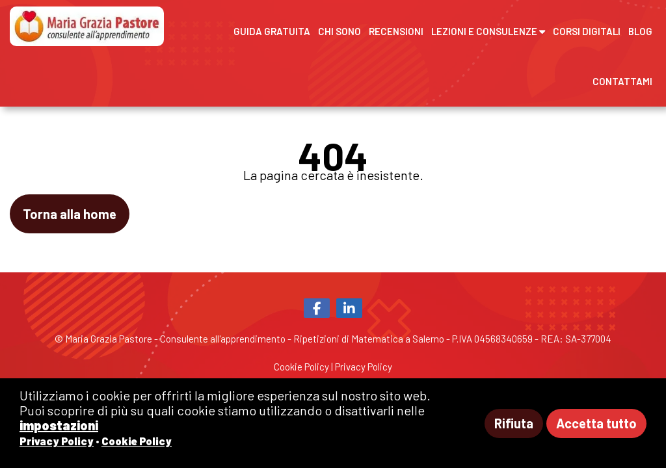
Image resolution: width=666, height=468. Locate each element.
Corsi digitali (586, 31)
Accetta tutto (596, 423)
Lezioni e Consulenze (488, 31)
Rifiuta (513, 423)
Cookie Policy (301, 366)
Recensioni (396, 31)
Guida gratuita (271, 31)
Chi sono (339, 31)
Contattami (622, 81)
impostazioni (59, 425)
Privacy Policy (363, 366)
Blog (640, 31)
